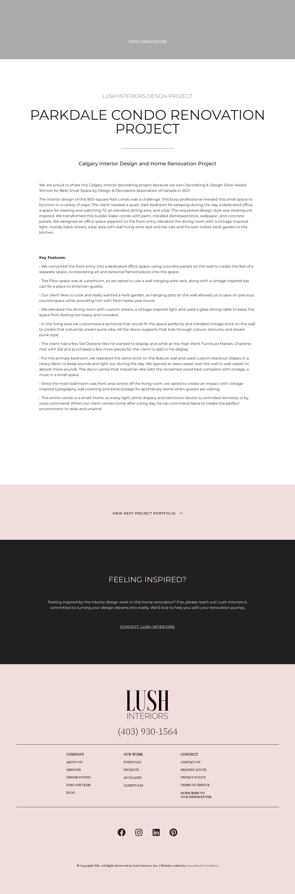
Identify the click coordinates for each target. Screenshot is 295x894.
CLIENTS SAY (133, 785)
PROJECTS (131, 770)
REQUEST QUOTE (193, 770)
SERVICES (73, 770)
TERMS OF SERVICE (195, 785)
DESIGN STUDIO (78, 777)
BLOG (70, 793)
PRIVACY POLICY (193, 777)
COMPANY (75, 754)
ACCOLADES (133, 778)
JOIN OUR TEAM (78, 785)
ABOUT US (74, 762)
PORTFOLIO (133, 762)
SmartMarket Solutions (202, 866)
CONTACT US (191, 762)
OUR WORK (133, 754)
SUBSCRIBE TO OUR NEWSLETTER (196, 795)
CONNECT (189, 754)
